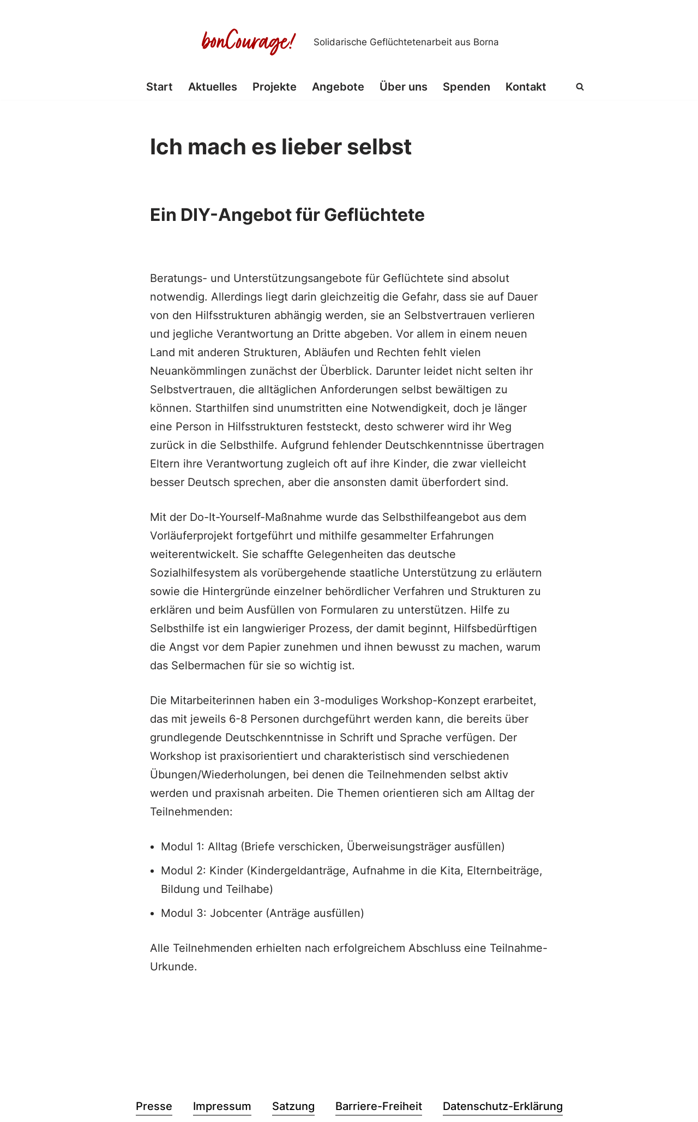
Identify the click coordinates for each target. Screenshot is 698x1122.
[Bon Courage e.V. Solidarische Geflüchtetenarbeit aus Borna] (349, 42)
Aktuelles (212, 86)
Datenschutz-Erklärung (503, 1106)
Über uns (404, 86)
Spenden (466, 86)
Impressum (222, 1106)
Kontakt (526, 86)
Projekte (274, 86)
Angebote (338, 86)
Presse (154, 1106)
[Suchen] (580, 86)
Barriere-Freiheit (378, 1106)
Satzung (293, 1106)
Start (159, 86)
